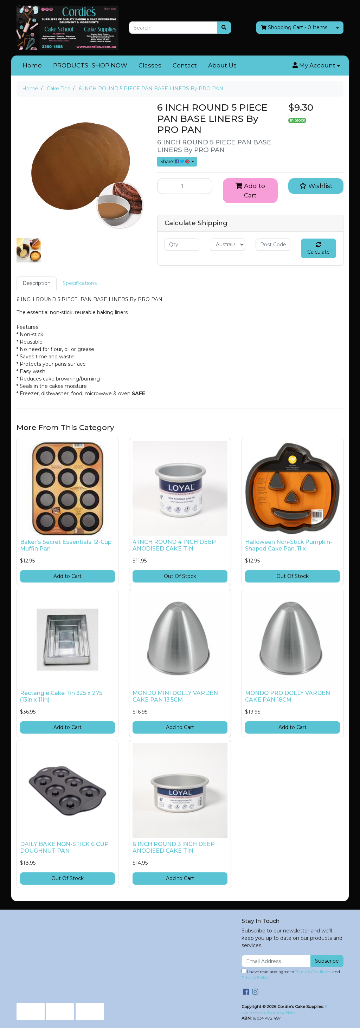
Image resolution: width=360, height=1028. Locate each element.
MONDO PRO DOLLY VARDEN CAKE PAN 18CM (287, 696)
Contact (185, 65)
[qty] (182, 245)
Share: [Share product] (175, 161)
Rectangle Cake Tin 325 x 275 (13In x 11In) (61, 696)
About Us (222, 65)
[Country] (227, 245)
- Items (294, 27)
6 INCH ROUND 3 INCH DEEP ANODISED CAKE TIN (174, 847)
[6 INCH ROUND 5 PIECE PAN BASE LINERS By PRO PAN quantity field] (184, 186)
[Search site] (224, 27)
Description (36, 283)
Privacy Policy (255, 977)
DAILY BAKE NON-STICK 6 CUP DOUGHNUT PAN (64, 847)
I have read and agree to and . (291, 974)
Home (32, 65)
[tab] (37, 283)
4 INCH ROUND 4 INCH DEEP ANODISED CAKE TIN (174, 545)
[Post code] (273, 245)
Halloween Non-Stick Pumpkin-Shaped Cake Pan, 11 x (288, 545)
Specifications (80, 283)
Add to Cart (250, 190)
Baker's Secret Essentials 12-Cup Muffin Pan (65, 545)
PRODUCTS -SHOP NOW (90, 65)
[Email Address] (276, 961)
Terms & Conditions (313, 971)
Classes (150, 65)
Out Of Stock (180, 576)
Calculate (318, 248)
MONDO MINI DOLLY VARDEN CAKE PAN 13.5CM (175, 696)
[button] (316, 65)
